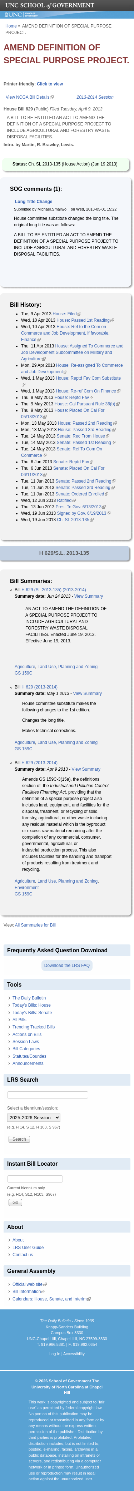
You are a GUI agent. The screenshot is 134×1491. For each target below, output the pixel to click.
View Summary (88, 596)
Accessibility (74, 1354)
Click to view (50, 84)
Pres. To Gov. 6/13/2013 (81, 506)
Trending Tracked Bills (34, 1027)
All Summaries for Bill (35, 925)
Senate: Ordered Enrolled (81, 494)
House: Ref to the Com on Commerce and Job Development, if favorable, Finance (65, 333)
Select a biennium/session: (32, 1108)
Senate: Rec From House (83, 436)
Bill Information (29, 1291)
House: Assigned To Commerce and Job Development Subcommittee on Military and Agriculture (72, 352)
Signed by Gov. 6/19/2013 (84, 513)
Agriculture (25, 666)
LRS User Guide (28, 1247)
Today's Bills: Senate (32, 1012)
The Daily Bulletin (29, 998)
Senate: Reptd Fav (73, 461)
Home (11, 26)
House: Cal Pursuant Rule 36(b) (86, 403)
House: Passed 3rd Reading (87, 429)
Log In (54, 1354)
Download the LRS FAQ (67, 965)
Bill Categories (26, 1048)
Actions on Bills (27, 1034)
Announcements (28, 1063)
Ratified (66, 500)
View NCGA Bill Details (30, 97)
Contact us (23, 1254)
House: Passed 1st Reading (85, 320)
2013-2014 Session (95, 97)
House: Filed (67, 313)
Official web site (30, 1284)
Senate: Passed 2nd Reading (85, 481)
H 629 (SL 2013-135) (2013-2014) (53, 589)
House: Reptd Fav (73, 397)
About (18, 1240)
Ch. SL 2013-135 (75, 519)
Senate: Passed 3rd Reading (84, 487)
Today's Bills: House (32, 1005)
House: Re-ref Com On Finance (88, 391)
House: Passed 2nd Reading (87, 423)
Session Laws (26, 1041)
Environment (27, 887)
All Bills (19, 1019)
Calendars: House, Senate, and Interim (52, 1299)
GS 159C (23, 673)
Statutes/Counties (29, 1056)
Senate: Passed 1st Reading (86, 442)
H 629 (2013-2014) (39, 687)
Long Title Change (33, 201)
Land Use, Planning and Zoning (68, 666)
